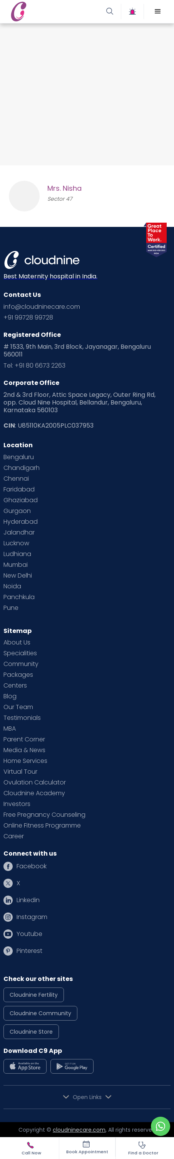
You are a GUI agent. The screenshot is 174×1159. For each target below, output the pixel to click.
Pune (10, 607)
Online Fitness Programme (42, 825)
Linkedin (28, 900)
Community (20, 664)
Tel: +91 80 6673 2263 (34, 365)
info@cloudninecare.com (41, 306)
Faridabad (19, 489)
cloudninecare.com (79, 1130)
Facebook (32, 866)
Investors (16, 804)
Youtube (29, 934)
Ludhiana (17, 554)
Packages (18, 674)
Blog (10, 696)
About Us (16, 642)
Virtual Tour (20, 771)
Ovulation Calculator (34, 782)
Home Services (25, 761)
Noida (12, 586)
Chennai (16, 478)
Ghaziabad (20, 500)
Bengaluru (18, 457)
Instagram (32, 917)
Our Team (18, 707)
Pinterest (29, 951)
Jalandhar (19, 532)
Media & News (24, 750)
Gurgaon (17, 511)
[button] (158, 11)
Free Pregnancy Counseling (44, 814)
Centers (15, 685)
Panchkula (19, 597)
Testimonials (22, 717)
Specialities (20, 653)
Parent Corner (24, 739)
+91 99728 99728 (28, 317)
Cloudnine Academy (34, 793)
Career (13, 836)
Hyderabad (20, 521)
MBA (9, 728)
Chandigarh (21, 468)
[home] (47, 11)
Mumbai (15, 564)
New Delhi (17, 575)
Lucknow (16, 543)
